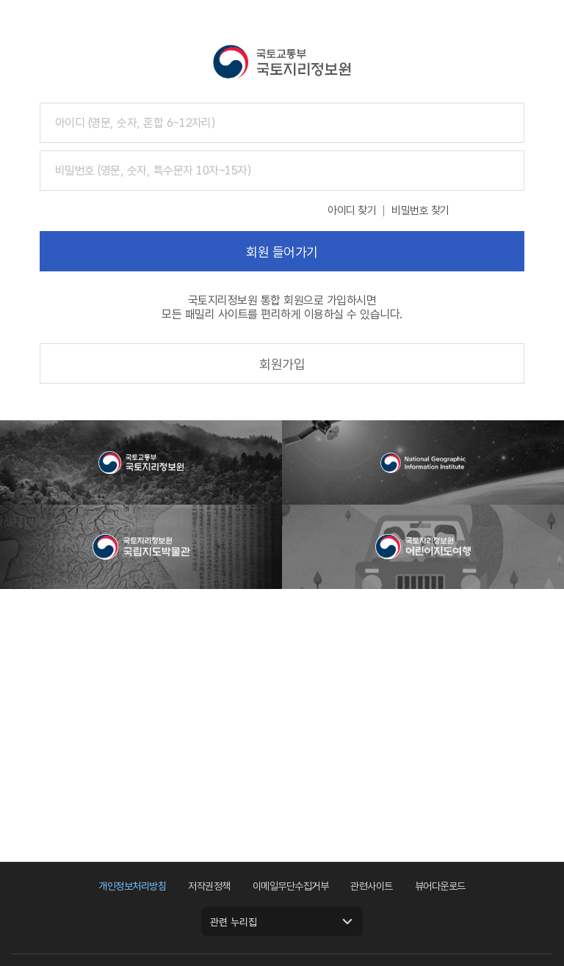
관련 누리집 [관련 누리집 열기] (233, 922)
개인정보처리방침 (132, 886)
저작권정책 (209, 886)
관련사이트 (371, 886)
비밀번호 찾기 (420, 210)
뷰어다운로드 (440, 886)
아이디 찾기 (352, 210)
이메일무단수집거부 (291, 886)
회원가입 (282, 364)
